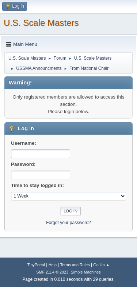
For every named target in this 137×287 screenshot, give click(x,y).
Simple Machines (86, 272)
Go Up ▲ (101, 265)
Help (53, 265)
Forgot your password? (68, 222)
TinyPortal (36, 265)
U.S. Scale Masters (41, 23)
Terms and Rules (75, 265)
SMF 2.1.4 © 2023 (52, 272)
